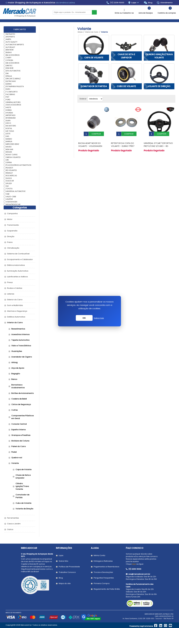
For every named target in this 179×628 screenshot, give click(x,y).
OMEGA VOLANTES (13, 157)
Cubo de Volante (126, 86)
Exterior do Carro (15, 299)
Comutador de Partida (94, 86)
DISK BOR (9, 68)
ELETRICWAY (11, 81)
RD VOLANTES (11, 170)
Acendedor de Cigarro (21, 356)
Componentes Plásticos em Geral (22, 417)
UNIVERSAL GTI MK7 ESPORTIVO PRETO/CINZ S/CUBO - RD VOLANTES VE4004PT (158, 144)
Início (80, 32)
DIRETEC (9, 65)
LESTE (8, 133)
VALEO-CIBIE (11, 196)
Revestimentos (18, 329)
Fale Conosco (134, 548)
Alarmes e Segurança (17, 311)
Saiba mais (99, 318)
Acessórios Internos (20, 334)
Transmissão (13, 225)
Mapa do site (65, 583)
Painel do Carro (18, 446)
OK (84, 318)
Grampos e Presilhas (20, 435)
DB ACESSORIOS (12, 63)
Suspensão (12, 230)
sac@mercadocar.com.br (138, 574)
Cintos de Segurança (21, 404)
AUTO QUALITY (11, 42)
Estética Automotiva (16, 316)
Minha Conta (99, 555)
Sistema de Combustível (18, 253)
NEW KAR (9, 149)
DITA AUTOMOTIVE (13, 71)
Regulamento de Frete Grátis (107, 589)
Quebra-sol (16, 457)
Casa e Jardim (14, 523)
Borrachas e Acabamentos (18, 386)
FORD (8, 99)
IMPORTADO (10, 115)
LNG (7, 136)
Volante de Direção (159, 86)
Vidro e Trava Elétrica (21, 345)
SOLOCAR (10, 181)
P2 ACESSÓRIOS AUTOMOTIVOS (18, 165)
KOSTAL (9, 128)
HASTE (8, 107)
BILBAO (9, 52)
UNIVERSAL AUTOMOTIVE (15, 191)
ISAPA (8, 120)
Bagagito (15, 373)
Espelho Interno (18, 429)
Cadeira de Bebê (19, 398)
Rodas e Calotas (14, 288)
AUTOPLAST (10, 47)
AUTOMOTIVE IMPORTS (15, 44)
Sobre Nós (63, 561)
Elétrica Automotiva (16, 265)
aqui (134, 564)
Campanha (12, 213)
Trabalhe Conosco (67, 572)
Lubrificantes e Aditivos (17, 276)
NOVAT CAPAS (11, 154)
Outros (10, 529)
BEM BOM (9, 50)
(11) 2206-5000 (115, 2)
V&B (7, 194)
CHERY (8, 57)
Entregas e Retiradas (103, 561)
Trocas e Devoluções (103, 572)
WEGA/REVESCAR (13, 204)
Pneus (10, 282)
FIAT (7, 97)
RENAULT (9, 173)
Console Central (19, 424)
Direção (10, 236)
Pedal (14, 452)
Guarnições (16, 351)
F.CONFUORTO (11, 92)
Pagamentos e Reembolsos (106, 566)
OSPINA (9, 162)
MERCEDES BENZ (12, 144)
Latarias (10, 294)
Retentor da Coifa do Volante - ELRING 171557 (122, 142)
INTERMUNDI (11, 118)
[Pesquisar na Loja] (72, 12)
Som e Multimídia (15, 305)
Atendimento (165, 2)
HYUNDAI (9, 112)
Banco (14, 379)
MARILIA (9, 141)
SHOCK (9, 178)
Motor (9, 219)
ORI (7, 160)
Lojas (135, 2)
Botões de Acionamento (22, 393)
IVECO (8, 123)
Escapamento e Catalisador (20, 259)
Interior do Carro (15, 322)
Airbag (14, 362)
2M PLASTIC (10, 34)
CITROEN (9, 60)
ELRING (8, 84)
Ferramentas (13, 518)
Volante (15, 463)
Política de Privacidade (69, 566)
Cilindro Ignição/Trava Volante (159, 56)
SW (7, 186)
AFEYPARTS (10, 36)
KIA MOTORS (11, 126)
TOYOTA (9, 188)
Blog (148, 2)
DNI (7, 73)
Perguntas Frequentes (104, 577)
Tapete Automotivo (20, 340)
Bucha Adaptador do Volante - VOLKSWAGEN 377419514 (90, 144)
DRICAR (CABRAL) (13, 78)
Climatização (13, 248)
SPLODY (9, 183)
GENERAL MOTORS (13, 102)
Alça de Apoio (17, 368)
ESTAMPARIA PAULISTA (15, 86)
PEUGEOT (9, 167)
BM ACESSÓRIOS (13, 55)
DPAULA (9, 76)
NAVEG (8, 147)
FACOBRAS (10, 94)
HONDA (9, 110)
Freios (10, 242)
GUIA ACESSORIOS (13, 105)
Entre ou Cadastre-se (124, 13)
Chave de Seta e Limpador (126, 56)
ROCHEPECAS (11, 175)
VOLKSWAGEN (11, 202)
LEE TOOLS (10, 131)
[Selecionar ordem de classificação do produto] (95, 98)
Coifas (14, 410)
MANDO (9, 139)
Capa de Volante (93, 57)
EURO (8, 89)
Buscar (94, 12)
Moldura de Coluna (20, 440)
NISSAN (9, 152)
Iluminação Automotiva (17, 271)
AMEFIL (8, 39)
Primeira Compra (101, 583)
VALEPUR (9, 199)
